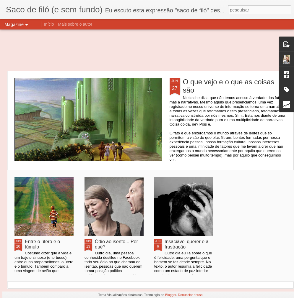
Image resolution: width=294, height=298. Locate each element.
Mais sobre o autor (75, 24)
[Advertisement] (147, 50)
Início (49, 24)
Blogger (170, 295)
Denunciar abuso (190, 295)
